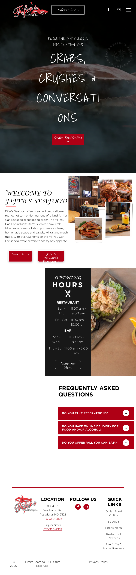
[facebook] (108, 10)
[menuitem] (114, 513)
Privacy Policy (98, 562)
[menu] (128, 9)
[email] (118, 10)
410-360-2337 (52, 529)
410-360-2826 (52, 518)
